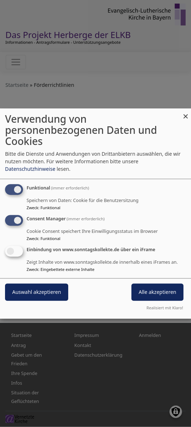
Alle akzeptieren (157, 291)
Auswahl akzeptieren (36, 291)
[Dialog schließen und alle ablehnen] (185, 112)
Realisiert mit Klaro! (164, 307)
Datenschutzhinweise (30, 168)
